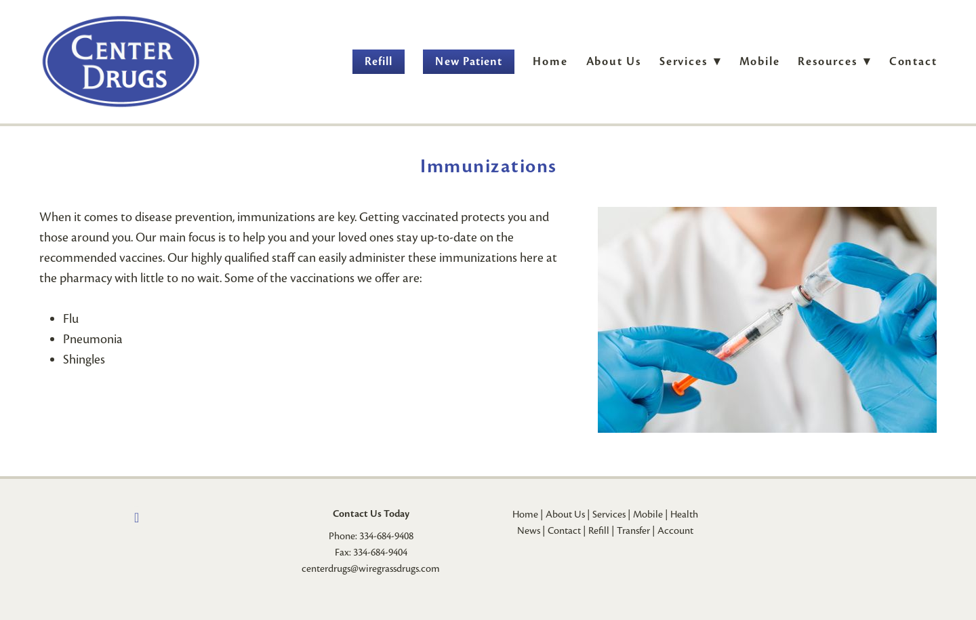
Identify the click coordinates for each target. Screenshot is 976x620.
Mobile (759, 61)
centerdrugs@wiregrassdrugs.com (371, 568)
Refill (378, 61)
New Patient (468, 61)
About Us (613, 61)
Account (675, 530)
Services (609, 514)
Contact (913, 61)
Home (550, 61)
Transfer (633, 530)
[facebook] (136, 517)
